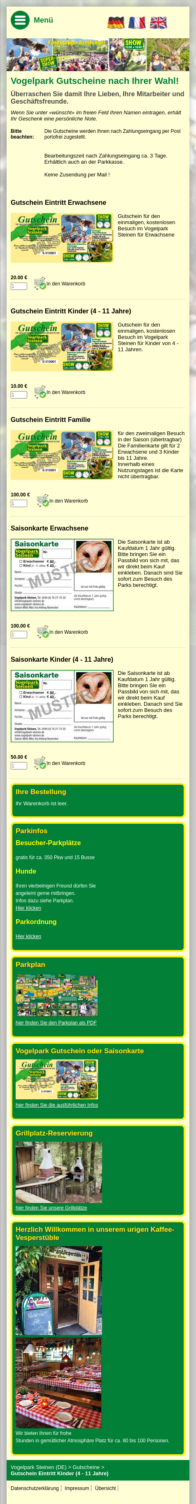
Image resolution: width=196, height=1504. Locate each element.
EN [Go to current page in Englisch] (158, 23)
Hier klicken (28, 908)
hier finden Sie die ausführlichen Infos (57, 1105)
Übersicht (105, 1488)
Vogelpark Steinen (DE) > (41, 1467)
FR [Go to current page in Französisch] (137, 23)
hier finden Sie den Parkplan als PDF (56, 1023)
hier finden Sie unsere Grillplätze (51, 1208)
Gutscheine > (88, 1467)
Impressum (77, 1488)
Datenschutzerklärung (35, 1488)
